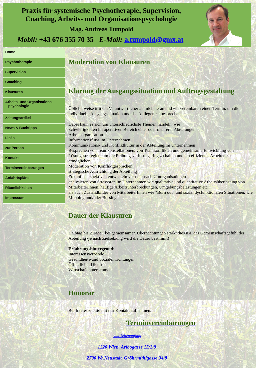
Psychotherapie (18, 62)
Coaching (13, 82)
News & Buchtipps (21, 128)
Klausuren (14, 92)
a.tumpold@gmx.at (153, 39)
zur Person (14, 148)
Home (10, 52)
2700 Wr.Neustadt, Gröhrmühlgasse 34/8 (127, 358)
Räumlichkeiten (18, 188)
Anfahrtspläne (17, 178)
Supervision (15, 72)
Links (10, 138)
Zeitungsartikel (18, 118)
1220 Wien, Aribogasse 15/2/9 (127, 347)
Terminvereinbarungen (24, 168)
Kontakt (12, 158)
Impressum (14, 198)
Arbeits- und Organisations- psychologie (29, 104)
